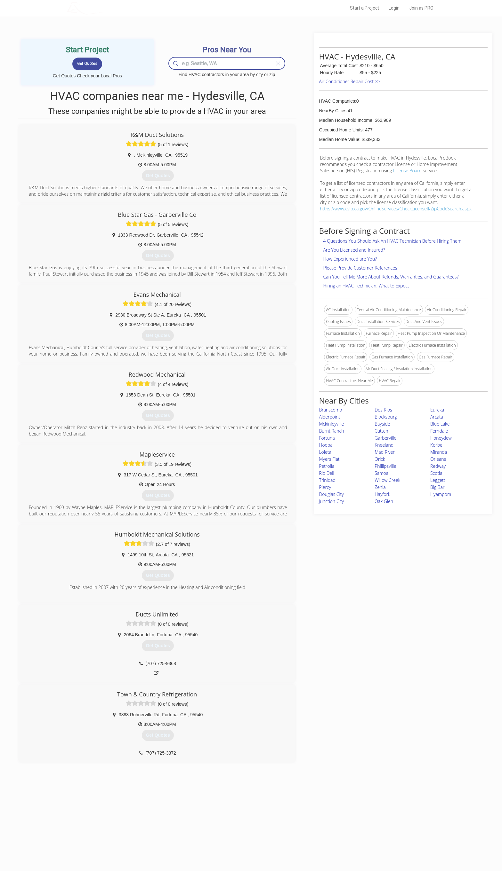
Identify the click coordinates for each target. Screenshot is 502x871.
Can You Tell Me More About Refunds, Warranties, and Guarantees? (390, 277)
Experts (224, 824)
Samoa (381, 473)
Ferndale (439, 431)
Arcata (436, 417)
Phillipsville (385, 466)
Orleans (438, 459)
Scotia (436, 473)
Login (394, 8)
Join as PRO (421, 8)
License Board (408, 171)
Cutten (381, 431)
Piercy (325, 487)
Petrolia (326, 466)
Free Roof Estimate (146, 838)
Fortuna (327, 438)
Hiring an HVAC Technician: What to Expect (366, 286)
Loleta (325, 452)
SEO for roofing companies (348, 846)
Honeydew (441, 438)
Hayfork (382, 494)
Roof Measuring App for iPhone (245, 838)
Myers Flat (329, 459)
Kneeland (384, 445)
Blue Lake (440, 424)
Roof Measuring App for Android (246, 846)
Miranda (438, 452)
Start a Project (364, 8)
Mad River (385, 452)
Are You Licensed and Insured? (354, 250)
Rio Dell (326, 473)
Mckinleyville (331, 424)
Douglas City (331, 494)
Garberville (385, 438)
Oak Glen (384, 501)
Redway (438, 466)
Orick (380, 459)
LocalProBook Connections (349, 838)
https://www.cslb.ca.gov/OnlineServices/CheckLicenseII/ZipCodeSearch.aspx (396, 209)
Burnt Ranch (331, 431)
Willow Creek (387, 480)
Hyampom (440, 494)
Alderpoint (329, 417)
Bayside (382, 424)
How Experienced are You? (350, 259)
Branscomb (330, 410)
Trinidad (327, 480)
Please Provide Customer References (360, 268)
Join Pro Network (233, 817)
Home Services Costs (148, 817)
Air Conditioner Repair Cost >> (349, 81)
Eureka (437, 410)
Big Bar (437, 487)
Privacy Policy (337, 824)
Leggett (437, 480)
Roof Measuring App (236, 831)
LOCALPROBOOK (104, 7)
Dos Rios (383, 410)
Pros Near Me (141, 824)
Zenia (380, 487)
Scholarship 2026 (340, 817)
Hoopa (325, 445)
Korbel (436, 445)
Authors (332, 831)
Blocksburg (386, 417)
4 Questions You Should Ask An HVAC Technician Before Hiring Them (392, 241)
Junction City (331, 501)
